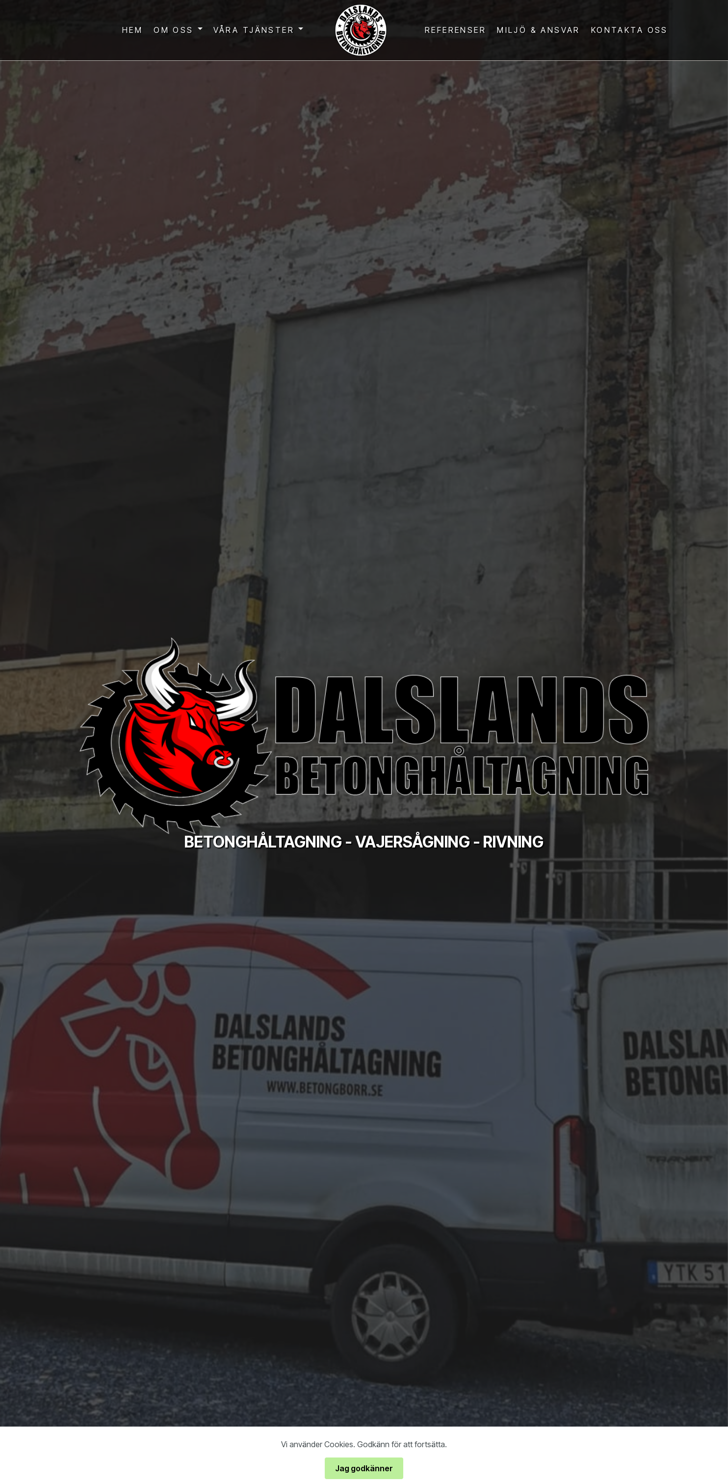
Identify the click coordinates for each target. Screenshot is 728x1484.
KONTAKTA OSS (629, 30)
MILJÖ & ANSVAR (538, 30)
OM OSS (173, 30)
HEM (132, 30)
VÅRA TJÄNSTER (253, 30)
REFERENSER (455, 30)
